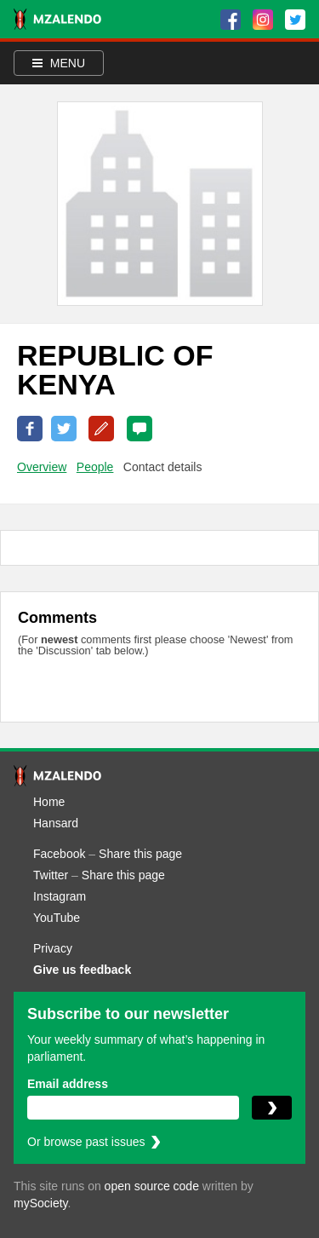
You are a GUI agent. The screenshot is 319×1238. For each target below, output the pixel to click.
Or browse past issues (86, 1142)
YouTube (56, 917)
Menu (58, 63)
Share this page (140, 854)
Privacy (52, 948)
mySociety (41, 1203)
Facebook (59, 854)
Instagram (59, 896)
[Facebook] (230, 19)
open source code (152, 1186)
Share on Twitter (64, 428)
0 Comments (139, 428)
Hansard (55, 823)
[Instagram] (263, 19)
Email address (67, 1084)
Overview (41, 467)
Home (49, 802)
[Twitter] (295, 19)
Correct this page (101, 428)
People (95, 467)
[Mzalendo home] (57, 19)
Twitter (50, 875)
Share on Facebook (30, 428)
